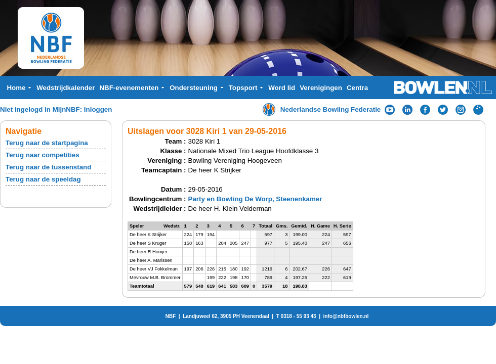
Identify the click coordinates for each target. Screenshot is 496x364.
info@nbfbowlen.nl (346, 316)
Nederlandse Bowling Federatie (330, 109)
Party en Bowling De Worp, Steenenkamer (255, 199)
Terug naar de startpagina (47, 143)
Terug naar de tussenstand (48, 167)
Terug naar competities (42, 155)
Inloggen (98, 109)
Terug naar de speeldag (43, 179)
